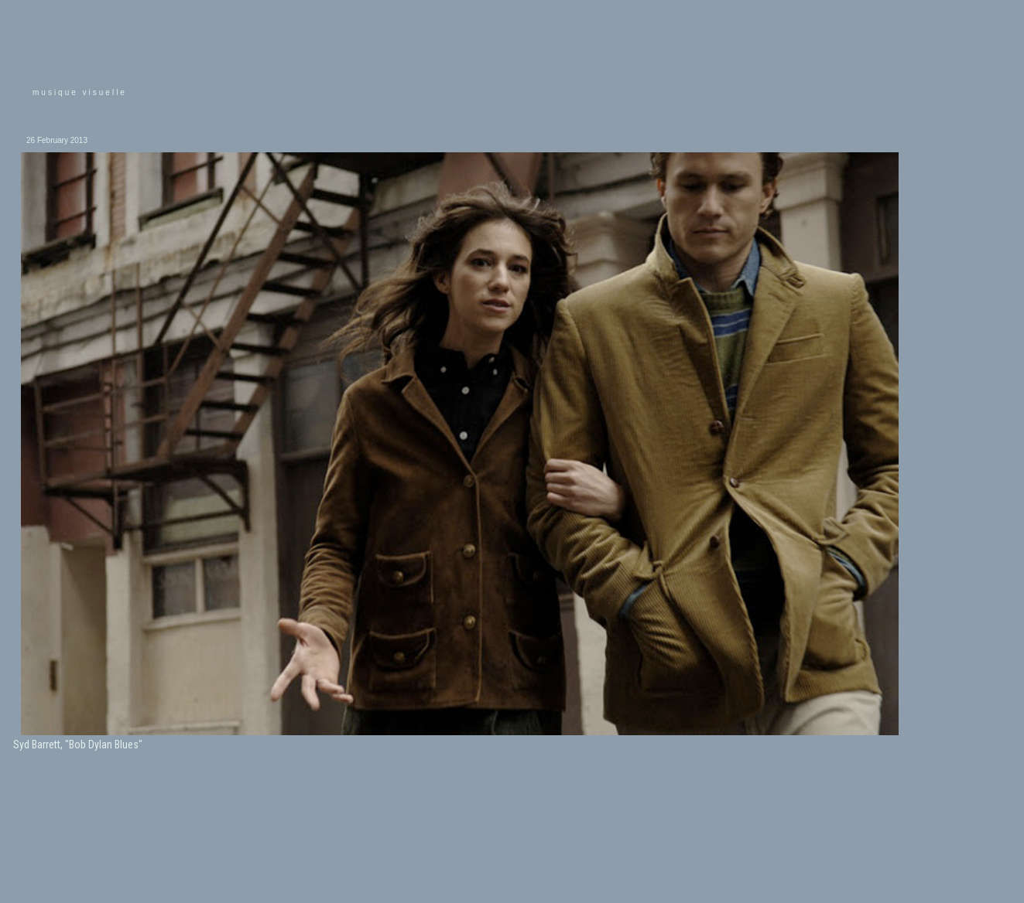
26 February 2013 (56, 140)
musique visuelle (80, 92)
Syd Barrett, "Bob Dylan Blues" (77, 744)
